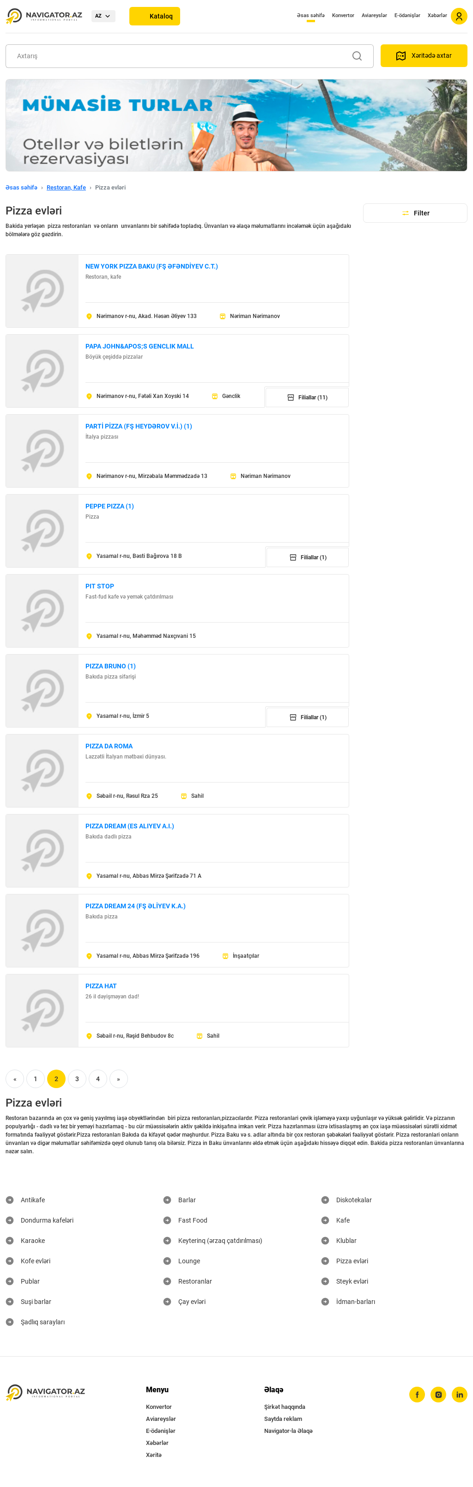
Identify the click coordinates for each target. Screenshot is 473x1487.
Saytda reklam (283, 1418)
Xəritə (154, 1454)
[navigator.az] (45, 1392)
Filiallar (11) (307, 397)
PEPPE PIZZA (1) (109, 506)
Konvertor (343, 15)
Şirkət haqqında (284, 1406)
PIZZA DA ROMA (109, 746)
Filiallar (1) (308, 557)
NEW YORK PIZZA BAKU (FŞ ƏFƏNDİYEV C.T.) (151, 266)
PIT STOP (99, 586)
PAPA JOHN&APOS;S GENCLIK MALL (139, 346)
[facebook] (417, 1394)
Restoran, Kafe (66, 187)
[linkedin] (459, 1394)
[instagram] (438, 1394)
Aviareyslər (374, 15)
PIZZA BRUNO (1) (110, 666)
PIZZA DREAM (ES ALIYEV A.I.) (129, 826)
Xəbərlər (437, 15)
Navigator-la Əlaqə (288, 1430)
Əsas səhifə (311, 15)
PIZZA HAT (101, 986)
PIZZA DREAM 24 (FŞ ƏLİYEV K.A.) (135, 906)
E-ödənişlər (407, 15)
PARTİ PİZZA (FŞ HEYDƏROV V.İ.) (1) (138, 426)
